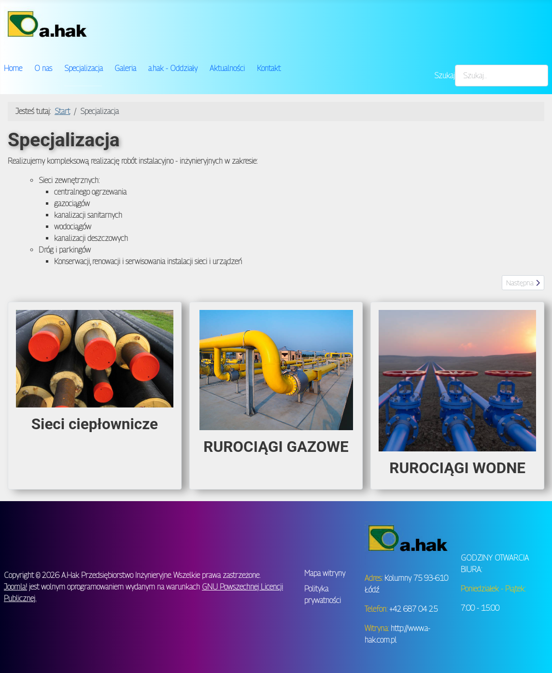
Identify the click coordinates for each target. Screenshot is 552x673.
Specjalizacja (83, 68)
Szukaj (444, 75)
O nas (43, 68)
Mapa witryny (324, 573)
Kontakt (269, 68)
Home (13, 68)
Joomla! (15, 586)
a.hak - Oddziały (173, 68)
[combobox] (501, 75)
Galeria (125, 68)
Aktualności (227, 68)
